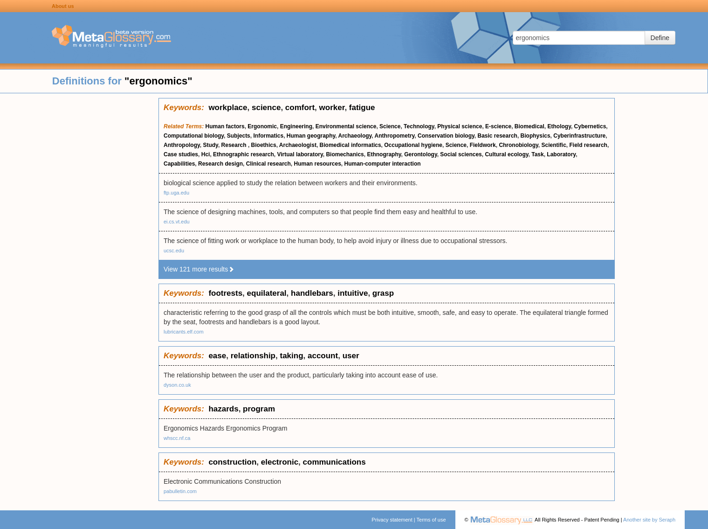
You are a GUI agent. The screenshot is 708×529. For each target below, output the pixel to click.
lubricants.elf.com (184, 331)
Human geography (311, 135)
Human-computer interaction (382, 163)
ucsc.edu (174, 250)
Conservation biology (446, 135)
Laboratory (561, 154)
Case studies (181, 154)
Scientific (553, 145)
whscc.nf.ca (177, 438)
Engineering (296, 126)
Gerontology (420, 154)
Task (537, 154)
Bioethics (263, 145)
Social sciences (460, 154)
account (323, 355)
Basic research (497, 135)
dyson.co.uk (177, 385)
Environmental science (346, 126)
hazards (223, 408)
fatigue (362, 107)
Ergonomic (262, 126)
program (259, 408)
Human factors (225, 126)
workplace (227, 107)
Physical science (459, 126)
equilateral (267, 293)
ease (217, 355)
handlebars (312, 293)
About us (63, 6)
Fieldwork (483, 145)
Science (389, 126)
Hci (205, 154)
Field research (588, 145)
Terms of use (431, 519)
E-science (498, 126)
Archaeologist (297, 145)
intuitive (352, 293)
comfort (300, 107)
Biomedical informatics (350, 145)
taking (291, 355)
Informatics (268, 135)
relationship (253, 355)
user (351, 355)
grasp (383, 293)
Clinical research (268, 163)
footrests (225, 293)
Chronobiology (518, 145)
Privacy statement (391, 519)
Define (660, 38)
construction (232, 462)
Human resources (317, 163)
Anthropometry (395, 135)
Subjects (238, 135)
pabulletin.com (180, 491)
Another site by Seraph (649, 519)
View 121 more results (199, 269)
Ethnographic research (243, 154)
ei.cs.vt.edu (177, 221)
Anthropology (182, 145)
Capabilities (179, 163)
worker (332, 107)
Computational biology (194, 135)
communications (334, 462)
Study (210, 145)
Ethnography (384, 154)
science (266, 107)
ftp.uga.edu (176, 192)
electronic (279, 462)
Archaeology (355, 135)
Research (234, 145)
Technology (419, 126)
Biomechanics (345, 154)
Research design (220, 163)
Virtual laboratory (300, 154)
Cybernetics (590, 126)
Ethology (559, 126)
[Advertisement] (79, 238)
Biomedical (529, 126)
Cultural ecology (506, 154)
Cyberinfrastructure (579, 135)
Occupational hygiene (413, 145)
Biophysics (535, 135)
